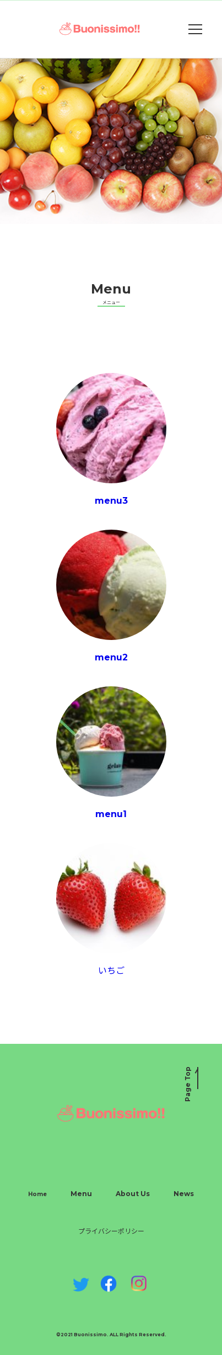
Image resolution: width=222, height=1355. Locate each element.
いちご (111, 909)
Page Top (187, 1084)
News (184, 1193)
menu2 (111, 596)
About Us (133, 1193)
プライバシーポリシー (111, 1231)
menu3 (111, 439)
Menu (81, 1193)
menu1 (111, 752)
